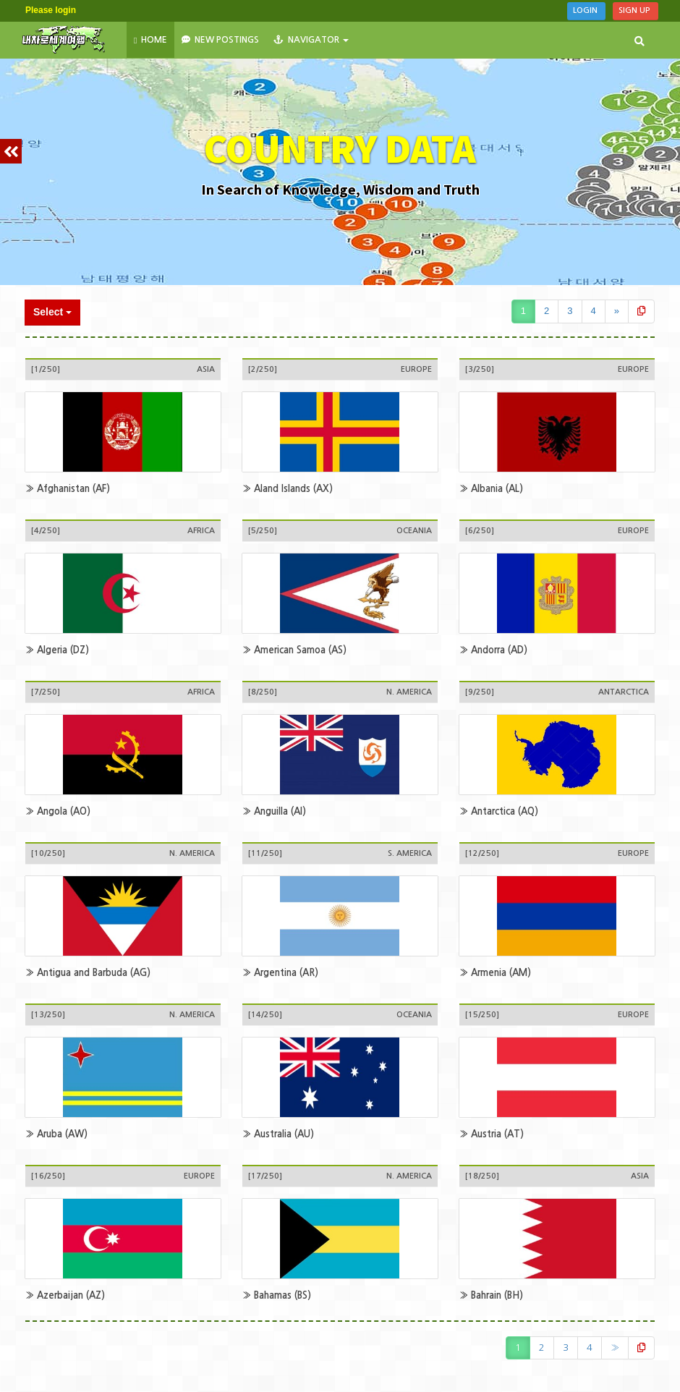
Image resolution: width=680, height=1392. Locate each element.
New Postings (220, 39)
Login (586, 10)
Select (52, 312)
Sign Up (636, 10)
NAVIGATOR (311, 39)
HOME (150, 40)
